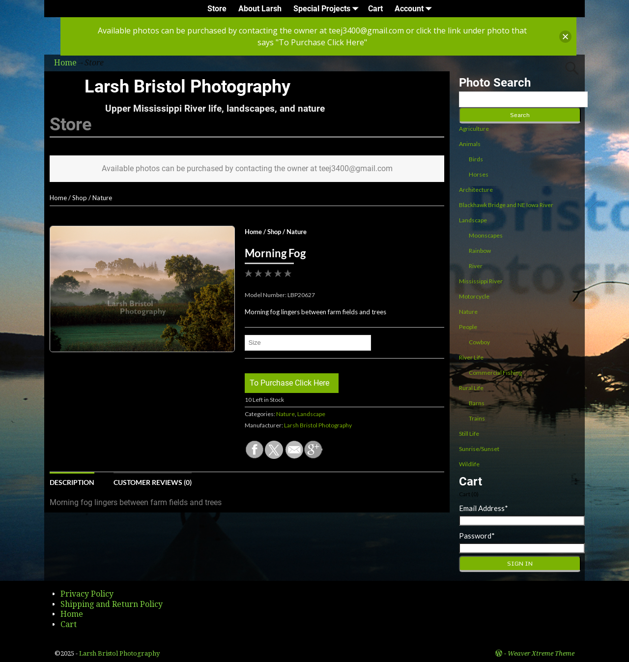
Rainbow (480, 250)
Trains (477, 418)
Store (217, 8)
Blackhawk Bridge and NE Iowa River (506, 205)
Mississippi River (481, 281)
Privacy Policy (87, 594)
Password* (477, 535)
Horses (478, 174)
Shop (79, 198)
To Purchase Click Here (289, 383)
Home (58, 198)
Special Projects (327, 8)
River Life (471, 357)
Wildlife (469, 464)
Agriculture (474, 128)
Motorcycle (474, 296)
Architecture (476, 189)
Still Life (469, 433)
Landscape (311, 414)
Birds (476, 159)
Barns (477, 403)
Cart (375, 8)
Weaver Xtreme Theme (541, 653)
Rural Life (471, 387)
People (468, 327)
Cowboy (479, 342)
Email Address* (483, 508)
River (476, 266)
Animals (470, 144)
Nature (102, 198)
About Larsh (260, 8)
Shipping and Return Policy (111, 604)
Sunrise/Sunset (479, 448)
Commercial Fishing (495, 372)
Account (415, 8)
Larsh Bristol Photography (187, 86)
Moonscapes (486, 235)
